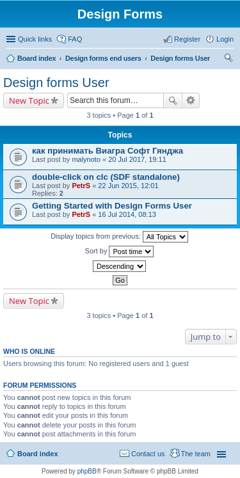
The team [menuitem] (196, 454)
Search (172, 100)
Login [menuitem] (225, 39)
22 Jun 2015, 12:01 (128, 185)
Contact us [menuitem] (148, 454)
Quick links (35, 39)
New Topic (29, 100)
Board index (36, 58)
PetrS (81, 185)
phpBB (87, 471)
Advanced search (191, 100)
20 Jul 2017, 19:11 (137, 159)
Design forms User (180, 58)
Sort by (119, 251)
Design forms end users (103, 58)
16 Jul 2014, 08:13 (127, 214)
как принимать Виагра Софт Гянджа (107, 150)
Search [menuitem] (228, 59)
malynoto (86, 159)
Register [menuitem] (187, 39)
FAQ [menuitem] (75, 39)
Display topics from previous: (119, 237)
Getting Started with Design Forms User (112, 206)
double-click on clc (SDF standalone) (106, 177)
